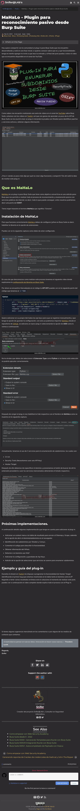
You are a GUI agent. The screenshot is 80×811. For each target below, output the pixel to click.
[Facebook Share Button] (33, 665)
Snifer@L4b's (7, 9)
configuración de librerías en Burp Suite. (28, 282)
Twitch (30, 116)
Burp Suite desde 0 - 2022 (20, 737)
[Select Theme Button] (71, 2)
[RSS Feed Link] (45, 798)
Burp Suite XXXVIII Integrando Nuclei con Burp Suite (32, 743)
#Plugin (57, 36)
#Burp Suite (7, 36)
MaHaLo (5, 194)
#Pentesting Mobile (22, 36)
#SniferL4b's (44, 36)
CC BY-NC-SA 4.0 (48, 806)
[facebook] (40, 718)
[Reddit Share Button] (47, 665)
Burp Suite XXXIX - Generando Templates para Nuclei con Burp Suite (40, 740)
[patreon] (37, 677)
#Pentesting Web (34, 36)
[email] (37, 718)
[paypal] (42, 677)
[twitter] (42, 718)
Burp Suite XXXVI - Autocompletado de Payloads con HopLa (36, 746)
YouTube (61, 113)
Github (15, 324)
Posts (17, 9)
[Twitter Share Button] (37, 665)
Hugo (38, 809)
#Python (51, 36)
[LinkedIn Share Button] (42, 665)
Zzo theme (48, 809)
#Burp (14, 36)
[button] (78, 2)
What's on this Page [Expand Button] (12, 42)
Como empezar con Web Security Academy (29, 734)
